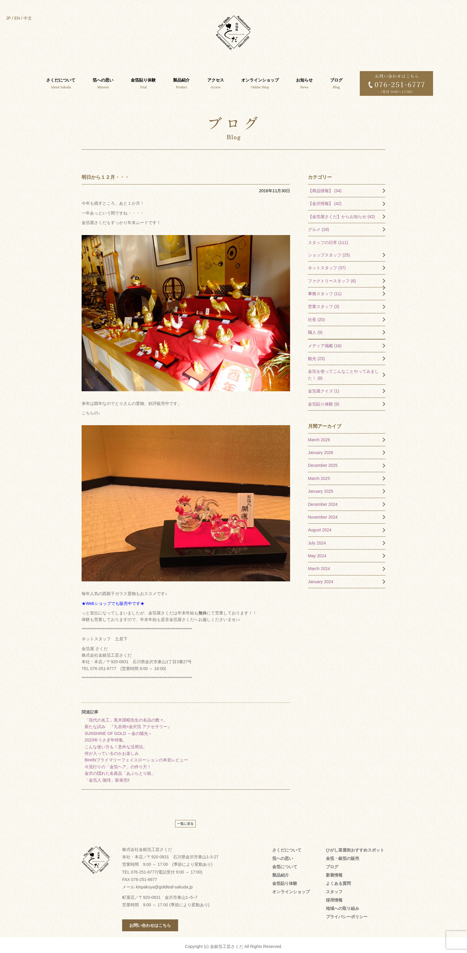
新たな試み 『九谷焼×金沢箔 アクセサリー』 (128, 724)
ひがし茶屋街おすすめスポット (355, 847)
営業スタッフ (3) (323, 303)
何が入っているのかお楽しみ (112, 750)
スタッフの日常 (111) (328, 239)
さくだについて (286, 847)
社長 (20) (316, 316)
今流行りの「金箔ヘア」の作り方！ (118, 764)
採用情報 (334, 897)
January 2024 (320, 579)
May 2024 (317, 553)
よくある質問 (338, 880)
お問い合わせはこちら (150, 922)
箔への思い (282, 855)
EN (17, 18)
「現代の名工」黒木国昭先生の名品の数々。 (126, 717)
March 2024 (319, 566)
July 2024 (317, 540)
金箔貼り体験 (284, 880)
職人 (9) (315, 329)
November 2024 (323, 514)
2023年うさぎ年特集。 (106, 737)
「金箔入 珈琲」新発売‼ (107, 777)
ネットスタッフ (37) (327, 265)
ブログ (332, 864)
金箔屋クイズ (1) (323, 388)
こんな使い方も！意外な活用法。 (116, 744)
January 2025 (320, 488)
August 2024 (319, 527)
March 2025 (319, 475)
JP (8, 18)
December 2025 (323, 462)
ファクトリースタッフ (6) (332, 278)
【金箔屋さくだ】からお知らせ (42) (341, 214)
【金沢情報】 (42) (325, 200)
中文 (28, 18)
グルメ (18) (318, 226)
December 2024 (323, 501)
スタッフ (334, 889)
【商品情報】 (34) (325, 188)
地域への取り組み (342, 905)
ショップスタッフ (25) (329, 252)
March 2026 (319, 437)
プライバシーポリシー (347, 914)
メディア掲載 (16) (325, 343)
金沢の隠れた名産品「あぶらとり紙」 (120, 770)
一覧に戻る (185, 821)
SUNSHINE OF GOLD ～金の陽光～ (118, 730)
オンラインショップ (291, 889)
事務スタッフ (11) (325, 291)
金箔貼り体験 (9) (323, 401)
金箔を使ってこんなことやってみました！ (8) (343, 372)
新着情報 (334, 872)
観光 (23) (316, 355)
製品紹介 (280, 872)
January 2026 (320, 449)
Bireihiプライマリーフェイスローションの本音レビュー (136, 757)
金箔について (284, 864)
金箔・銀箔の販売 (342, 855)
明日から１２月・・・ (105, 174)
